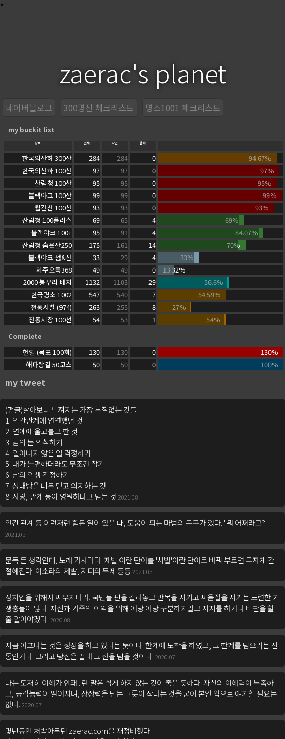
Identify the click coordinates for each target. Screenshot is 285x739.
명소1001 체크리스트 (182, 107)
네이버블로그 (29, 107)
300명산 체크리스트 (99, 107)
